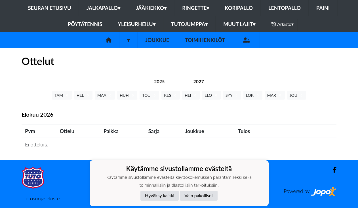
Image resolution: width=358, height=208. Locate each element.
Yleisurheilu (136, 24)
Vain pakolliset (198, 195)
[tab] (159, 81)
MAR (274, 95)
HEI (191, 95)
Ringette (195, 8)
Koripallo (239, 8)
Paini (323, 8)
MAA (104, 95)
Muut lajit (239, 24)
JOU (297, 95)
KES (170, 95)
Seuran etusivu (49, 8)
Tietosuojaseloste (41, 198)
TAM (61, 95)
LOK (253, 95)
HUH (127, 95)
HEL (83, 95)
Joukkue (157, 40)
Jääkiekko (151, 8)
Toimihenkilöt (205, 40)
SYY (232, 95)
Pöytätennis (85, 24)
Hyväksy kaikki (159, 195)
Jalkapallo (103, 8)
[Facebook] (332, 170)
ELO (211, 95)
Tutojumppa (189, 24)
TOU (149, 95)
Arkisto (282, 24)
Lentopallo (284, 8)
